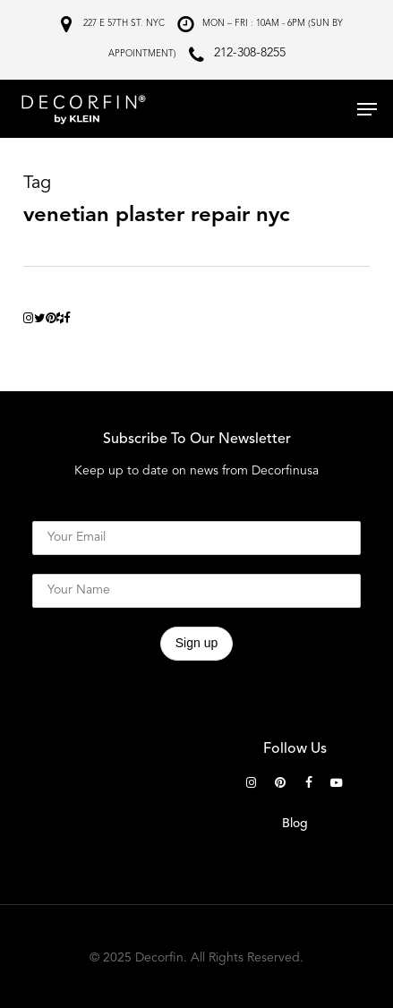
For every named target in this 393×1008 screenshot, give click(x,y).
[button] (367, 109)
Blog (295, 823)
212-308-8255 (250, 53)
